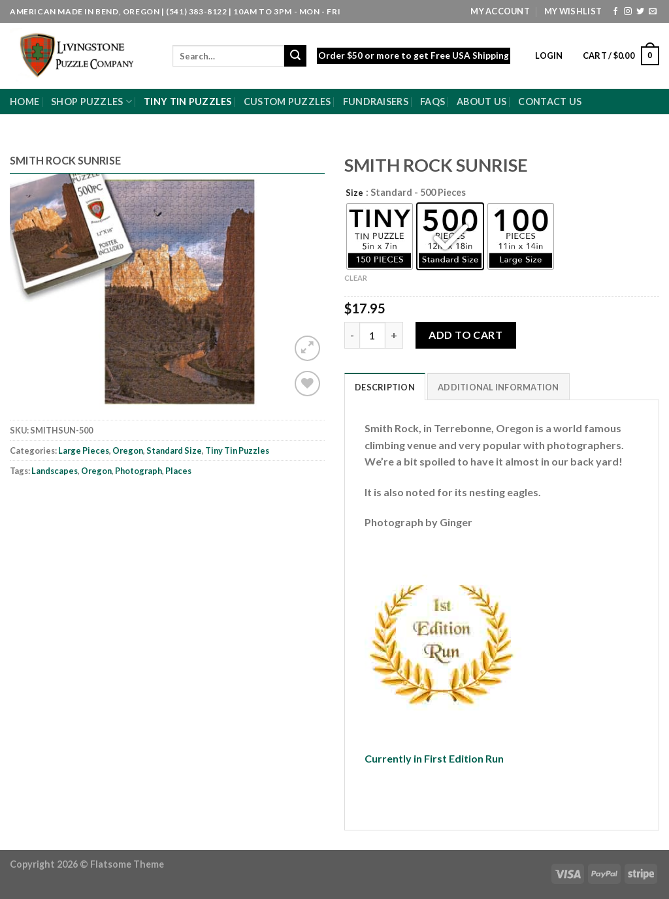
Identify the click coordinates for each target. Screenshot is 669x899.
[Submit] (295, 56)
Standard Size (174, 450)
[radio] (379, 236)
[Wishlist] (307, 383)
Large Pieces (83, 450)
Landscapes (54, 470)
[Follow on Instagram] (628, 11)
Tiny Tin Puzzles (188, 101)
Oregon (127, 450)
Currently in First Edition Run (434, 758)
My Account (500, 11)
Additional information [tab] (498, 387)
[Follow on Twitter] (640, 11)
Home (24, 101)
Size (354, 193)
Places (178, 470)
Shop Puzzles (91, 101)
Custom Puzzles (287, 101)
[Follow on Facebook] (615, 11)
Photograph (138, 470)
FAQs (432, 101)
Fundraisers (375, 101)
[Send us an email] (653, 11)
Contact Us (549, 101)
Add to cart (465, 334)
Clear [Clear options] (355, 278)
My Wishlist (573, 11)
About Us (481, 101)
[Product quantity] (372, 335)
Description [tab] (385, 387)
